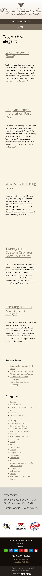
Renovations (14, 458)
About (21, 546)
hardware (13, 434)
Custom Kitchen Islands (18, 428)
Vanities (13, 474)
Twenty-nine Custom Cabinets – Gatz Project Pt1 (20, 252)
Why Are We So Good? (17, 54)
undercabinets (15, 471)
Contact (21, 543)
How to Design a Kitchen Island (21, 371)
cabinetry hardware (17, 415)
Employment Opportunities (21, 541)
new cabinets (14, 455)
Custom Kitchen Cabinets (19, 426)
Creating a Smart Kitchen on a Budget (18, 310)
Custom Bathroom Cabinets (20, 423)
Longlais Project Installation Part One (18, 113)
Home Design (15, 439)
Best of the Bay (15, 405)
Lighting (13, 450)
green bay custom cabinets (20, 431)
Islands (12, 442)
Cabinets (13, 418)
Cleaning (13, 420)
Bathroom (13, 402)
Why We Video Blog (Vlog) (20, 185)
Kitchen (12, 444)
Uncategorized (15, 468)
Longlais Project (16, 452)
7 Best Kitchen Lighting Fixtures (21, 374)
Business (13, 413)
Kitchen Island (15, 447)
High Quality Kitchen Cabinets (20, 436)
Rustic (12, 460)
